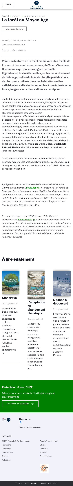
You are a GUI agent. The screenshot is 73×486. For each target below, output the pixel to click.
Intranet (43, 452)
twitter (21, 422)
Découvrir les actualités (18, 403)
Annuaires (44, 449)
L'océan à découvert (62, 316)
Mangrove (10, 315)
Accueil (5, 16)
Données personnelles (49, 483)
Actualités (6, 460)
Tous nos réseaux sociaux (30, 427)
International (7, 452)
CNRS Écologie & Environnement (16, 441)
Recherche (6, 445)
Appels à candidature (48, 441)
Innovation (6, 449)
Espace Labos (46, 456)
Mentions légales (31, 483)
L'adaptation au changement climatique (36, 322)
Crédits (18, 483)
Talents (5, 456)
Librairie (16, 16)
